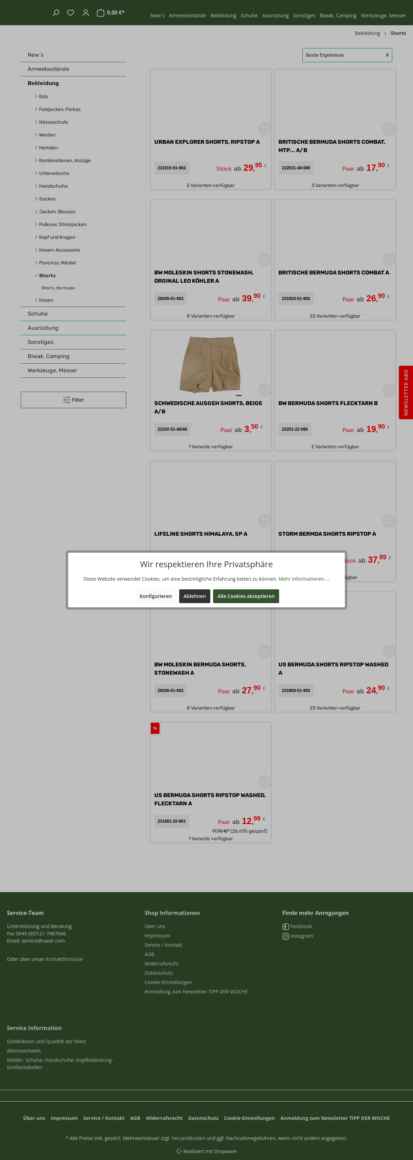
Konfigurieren (156, 596)
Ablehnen (195, 596)
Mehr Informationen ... (303, 579)
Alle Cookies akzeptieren (246, 596)
